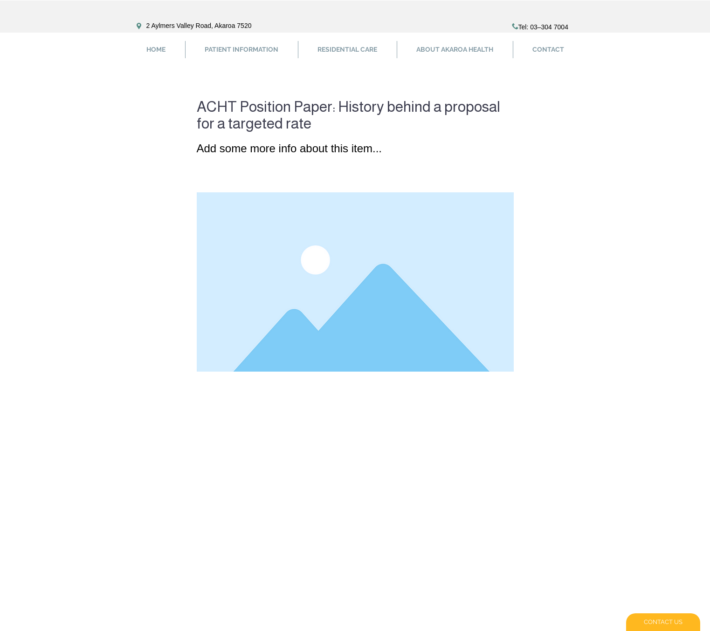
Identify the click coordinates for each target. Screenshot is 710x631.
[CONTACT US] (663, 622)
